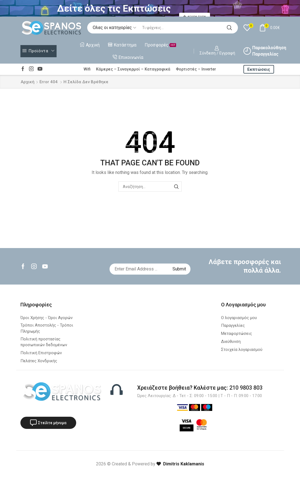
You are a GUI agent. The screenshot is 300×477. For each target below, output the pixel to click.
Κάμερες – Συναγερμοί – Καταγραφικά (133, 69)
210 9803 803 (245, 387)
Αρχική (90, 45)
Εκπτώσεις (258, 69)
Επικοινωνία (128, 57)
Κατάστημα (122, 45)
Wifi (87, 69)
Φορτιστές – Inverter (196, 69)
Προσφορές (160, 45)
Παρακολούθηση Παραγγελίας (264, 51)
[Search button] (229, 27)
